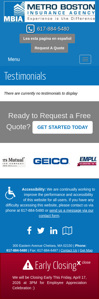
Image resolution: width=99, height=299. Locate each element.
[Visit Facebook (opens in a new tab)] (29, 230)
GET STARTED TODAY (62, 127)
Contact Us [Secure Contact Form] (69, 250)
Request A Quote (49, 48)
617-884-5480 (53, 29)
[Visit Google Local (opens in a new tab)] (67, 230)
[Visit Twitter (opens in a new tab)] (41, 230)
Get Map (86, 250)
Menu (14, 59)
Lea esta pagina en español (47, 38)
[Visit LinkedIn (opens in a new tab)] (54, 230)
